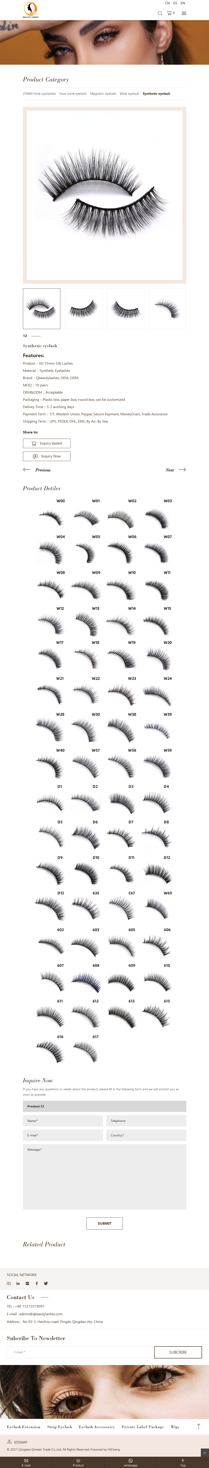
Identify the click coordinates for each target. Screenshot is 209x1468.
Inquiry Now (51, 456)
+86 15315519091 (30, 1306)
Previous (43, 470)
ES (175, 3)
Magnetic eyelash (103, 94)
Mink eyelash (129, 94)
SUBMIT (104, 1223)
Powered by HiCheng (105, 1449)
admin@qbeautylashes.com (41, 1314)
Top (198, 1426)
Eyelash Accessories (97, 1426)
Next (170, 470)
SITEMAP (20, 1442)
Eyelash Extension (23, 1426)
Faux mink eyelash (72, 94)
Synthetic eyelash (156, 94)
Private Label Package (142, 1426)
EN (183, 3)
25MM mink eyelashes (39, 94)
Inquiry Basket (51, 443)
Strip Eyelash (59, 1426)
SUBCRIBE (178, 1352)
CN (167, 3)
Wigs (175, 1426)
